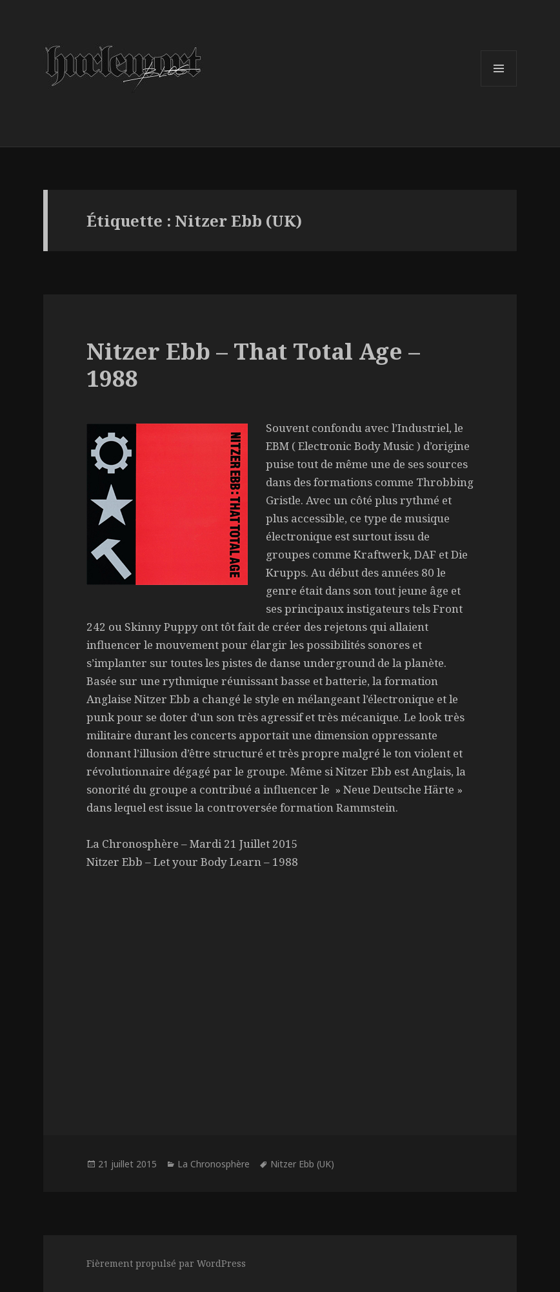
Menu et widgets (499, 86)
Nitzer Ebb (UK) (302, 1164)
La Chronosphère (213, 1164)
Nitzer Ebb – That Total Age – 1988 (253, 364)
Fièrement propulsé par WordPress (166, 1263)
